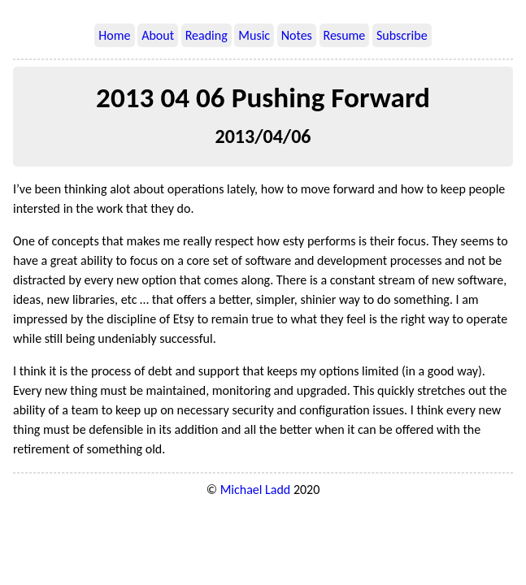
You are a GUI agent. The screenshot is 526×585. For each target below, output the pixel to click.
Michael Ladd (255, 489)
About (157, 35)
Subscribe (402, 35)
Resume (345, 35)
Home (114, 35)
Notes (296, 35)
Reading (206, 35)
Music (254, 35)
